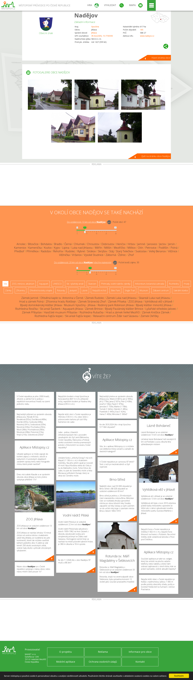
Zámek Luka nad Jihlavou (121, 298)
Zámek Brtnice (94, 309)
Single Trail (130, 290)
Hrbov (131, 244)
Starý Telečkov (124, 251)
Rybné (81, 251)
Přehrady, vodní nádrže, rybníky (115, 283)
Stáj (111, 251)
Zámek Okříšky (150, 316)
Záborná (111, 255)
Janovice (152, 244)
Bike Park (115, 290)
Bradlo (58, 244)
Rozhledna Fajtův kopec (49, 316)
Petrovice (150, 247)
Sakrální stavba (181, 290)
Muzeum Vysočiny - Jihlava (79, 305)
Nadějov (86, 15)
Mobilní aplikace (65, 661)
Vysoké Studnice (93, 255)
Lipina (65, 247)
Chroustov (93, 244)
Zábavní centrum (161, 290)
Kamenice (20, 247)
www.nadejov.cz (147, 36)
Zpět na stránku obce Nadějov (155, 156)
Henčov (120, 244)
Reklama (103, 651)
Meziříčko (119, 247)
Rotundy (61, 290)
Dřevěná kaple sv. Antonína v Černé (61, 298)
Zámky (8, 290)
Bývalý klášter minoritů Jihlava (153, 305)
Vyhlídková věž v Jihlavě (158, 301)
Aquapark (43, 283)
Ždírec (122, 255)
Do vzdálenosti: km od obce (86, 222)
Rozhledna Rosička (26, 309)
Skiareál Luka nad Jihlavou (154, 298)
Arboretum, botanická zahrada (149, 283)
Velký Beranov (157, 251)
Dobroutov (107, 244)
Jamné (141, 244)
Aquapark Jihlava (73, 309)
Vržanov (77, 255)
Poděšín (163, 247)
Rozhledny (174, 283)
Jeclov (162, 244)
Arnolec (21, 244)
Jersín (171, 244)
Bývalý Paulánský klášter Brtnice (124, 309)
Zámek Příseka (117, 301)
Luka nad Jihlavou (82, 247)
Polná (174, 247)
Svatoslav (141, 251)
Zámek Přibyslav (32, 312)
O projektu (65, 651)
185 (141, 29)
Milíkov (131, 247)
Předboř (19, 251)
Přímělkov (33, 251)
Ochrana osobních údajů (103, 661)
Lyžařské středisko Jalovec (160, 309)
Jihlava (94, 32)
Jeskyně (73, 290)
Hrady (186, 283)
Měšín (108, 247)
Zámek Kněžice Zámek (155, 312)
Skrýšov (102, 251)
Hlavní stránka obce (160, 57)
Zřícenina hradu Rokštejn (61, 301)
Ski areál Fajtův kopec (78, 316)
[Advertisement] (96, 185)
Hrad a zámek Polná (31, 301)
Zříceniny (20, 290)
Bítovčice (33, 244)
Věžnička (64, 255)
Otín (140, 247)
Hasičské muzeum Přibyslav (60, 312)
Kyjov (57, 247)
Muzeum (144, 290)
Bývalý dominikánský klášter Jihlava (41, 305)
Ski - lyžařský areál (74, 283)
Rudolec (70, 251)
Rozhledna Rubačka (91, 312)
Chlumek (79, 244)
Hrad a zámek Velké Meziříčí (123, 312)
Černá (68, 244)
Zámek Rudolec (94, 298)
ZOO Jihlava (135, 301)
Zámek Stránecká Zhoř (92, 301)
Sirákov (91, 251)
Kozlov (48, 247)
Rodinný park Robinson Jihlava (116, 305)
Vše (5, 283)
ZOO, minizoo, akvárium (23, 283)
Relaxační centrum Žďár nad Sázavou (115, 316)
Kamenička (35, 247)
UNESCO (57, 283)
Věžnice (172, 251)
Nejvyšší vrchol (99, 290)
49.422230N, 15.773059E (102, 36)
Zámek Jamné (29, 298)
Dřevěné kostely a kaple (41, 290)
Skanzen (92, 283)
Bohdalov (46, 244)
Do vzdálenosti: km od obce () (83, 262)
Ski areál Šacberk (50, 309)
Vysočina (95, 26)
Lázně (85, 290)
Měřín (98, 247)
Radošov (46, 251)
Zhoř (131, 255)
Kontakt (140, 661)
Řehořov (58, 251)
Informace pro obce (140, 651)
